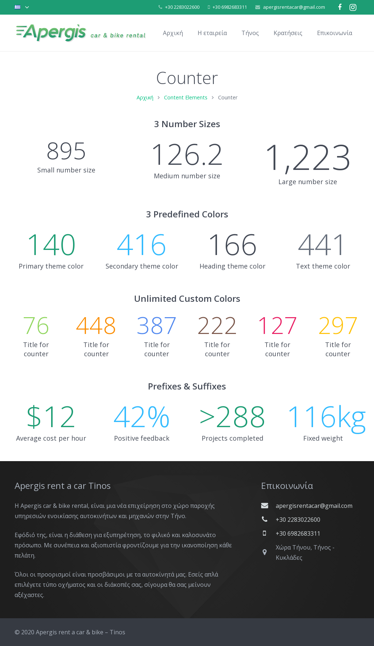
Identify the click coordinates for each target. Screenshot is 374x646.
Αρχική (145, 97)
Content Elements (185, 97)
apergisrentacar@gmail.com (294, 7)
